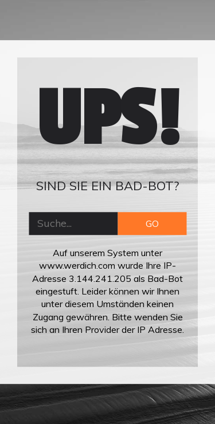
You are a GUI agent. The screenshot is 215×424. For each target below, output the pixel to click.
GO (152, 223)
